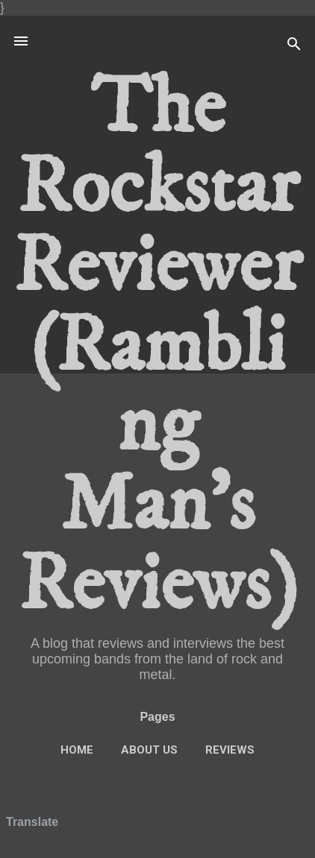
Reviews (230, 750)
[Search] (294, 46)
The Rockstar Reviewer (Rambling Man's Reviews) (157, 347)
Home (76, 750)
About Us (149, 750)
